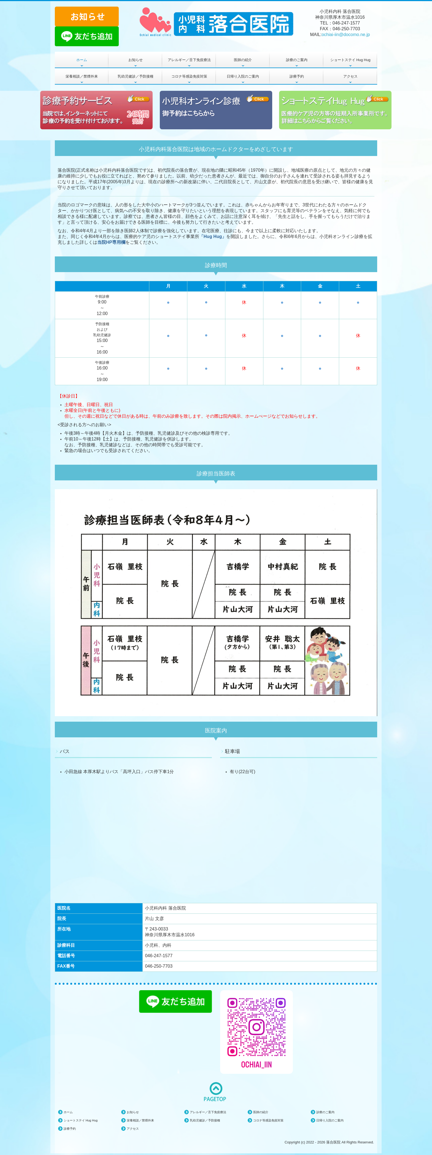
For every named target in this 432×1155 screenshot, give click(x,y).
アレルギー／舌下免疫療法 (189, 60)
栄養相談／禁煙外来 (82, 76)
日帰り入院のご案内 (243, 76)
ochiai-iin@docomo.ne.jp (346, 34)
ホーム (81, 60)
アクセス (350, 76)
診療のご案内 (296, 60)
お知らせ (135, 60)
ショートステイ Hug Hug (350, 60)
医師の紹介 (243, 60)
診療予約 (297, 76)
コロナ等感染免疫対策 (189, 76)
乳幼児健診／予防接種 (135, 76)
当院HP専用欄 (111, 242)
